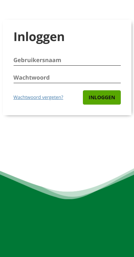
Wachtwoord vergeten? (38, 97)
